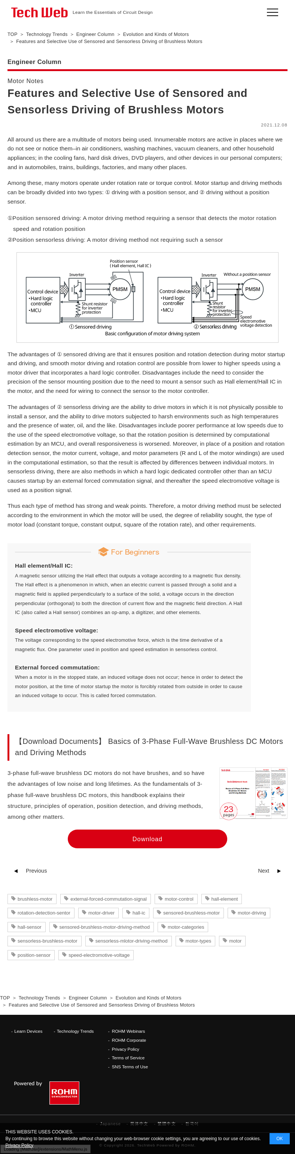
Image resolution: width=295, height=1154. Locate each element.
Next (263, 871)
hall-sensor (30, 927)
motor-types (199, 941)
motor (235, 941)
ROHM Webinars (128, 1031)
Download (147, 839)
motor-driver (101, 913)
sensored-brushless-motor (191, 913)
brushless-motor (35, 899)
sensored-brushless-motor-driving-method (105, 927)
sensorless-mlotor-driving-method (131, 941)
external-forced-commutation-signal (108, 899)
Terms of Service (128, 1057)
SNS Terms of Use (130, 1066)
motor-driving (252, 913)
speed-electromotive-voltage (99, 955)
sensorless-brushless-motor (47, 941)
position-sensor (34, 955)
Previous (36, 871)
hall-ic (139, 913)
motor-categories (186, 927)
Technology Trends (75, 1031)
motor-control (179, 899)
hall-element (225, 899)
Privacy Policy (125, 1049)
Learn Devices (28, 1031)
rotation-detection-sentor (44, 913)
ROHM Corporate (129, 1040)
